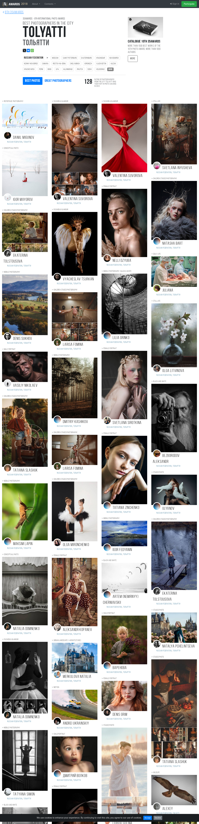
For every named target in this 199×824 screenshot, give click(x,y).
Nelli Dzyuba (122, 261)
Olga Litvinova (173, 371)
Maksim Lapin (22, 544)
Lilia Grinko (121, 338)
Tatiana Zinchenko (126, 508)
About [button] (35, 4)
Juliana (167, 291)
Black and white (10, 805)
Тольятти (27, 142)
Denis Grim (120, 715)
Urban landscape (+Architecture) (67, 640)
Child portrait (59, 734)
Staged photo (109, 725)
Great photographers (58, 81)
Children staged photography (16, 210)
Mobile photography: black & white (118, 271)
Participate (189, 4)
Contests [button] (49, 4)
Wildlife (156, 772)
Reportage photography (13, 101)
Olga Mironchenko (76, 545)
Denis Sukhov (22, 339)
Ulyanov (168, 509)
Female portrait (60, 555)
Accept (148, 818)
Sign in (174, 3)
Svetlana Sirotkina (127, 423)
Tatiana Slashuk (25, 470)
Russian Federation (33, 57)
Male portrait (9, 349)
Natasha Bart (172, 244)
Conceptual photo (11, 148)
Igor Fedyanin (122, 550)
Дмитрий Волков (75, 776)
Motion (56, 687)
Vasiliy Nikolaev (25, 386)
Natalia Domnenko (26, 629)
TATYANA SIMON (24, 794)
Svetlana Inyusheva (177, 168)
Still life (156, 101)
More (132, 58)
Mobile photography (12, 272)
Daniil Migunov (23, 138)
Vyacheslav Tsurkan (78, 279)
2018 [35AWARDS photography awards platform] (15, 4)
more (110, 69)
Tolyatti (176, 813)
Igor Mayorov (23, 200)
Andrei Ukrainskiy (76, 724)
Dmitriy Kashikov (75, 422)
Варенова (120, 668)
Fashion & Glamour (11, 639)
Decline (158, 818)
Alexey (167, 809)
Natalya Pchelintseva (178, 646)
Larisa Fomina (73, 345)
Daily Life (157, 254)
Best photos (32, 81)
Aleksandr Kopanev (77, 630)
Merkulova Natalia (77, 677)
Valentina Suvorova (78, 199)
